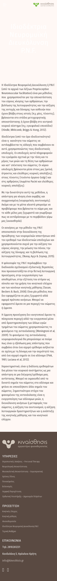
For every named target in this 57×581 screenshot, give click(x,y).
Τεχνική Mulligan (9, 531)
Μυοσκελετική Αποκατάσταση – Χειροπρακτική (22, 471)
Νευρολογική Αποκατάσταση (14, 466)
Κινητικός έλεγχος (9, 511)
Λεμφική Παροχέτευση (11, 491)
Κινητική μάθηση (9, 516)
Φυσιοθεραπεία (9, 521)
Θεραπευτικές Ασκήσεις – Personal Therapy (21, 461)
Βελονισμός (7, 486)
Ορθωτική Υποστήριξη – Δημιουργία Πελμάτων (22, 496)
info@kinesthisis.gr (13, 560)
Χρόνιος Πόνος (8, 476)
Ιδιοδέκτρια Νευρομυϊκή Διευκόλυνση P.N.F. (20, 526)
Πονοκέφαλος (8, 481)
